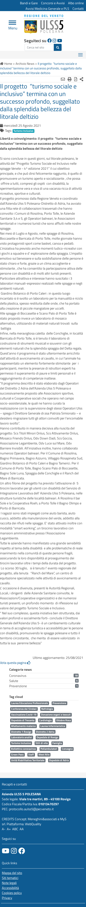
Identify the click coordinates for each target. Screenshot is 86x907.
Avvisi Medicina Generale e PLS (47, 8)
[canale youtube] (5, 851)
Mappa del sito (12, 872)
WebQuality (33, 824)
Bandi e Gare (29, 3)
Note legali (9, 882)
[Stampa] (70, 79)
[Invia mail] (63, 79)
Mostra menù (80, 53)
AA (22, 829)
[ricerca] (39, 47)
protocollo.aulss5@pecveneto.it (31, 809)
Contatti (78, 8)
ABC (15, 829)
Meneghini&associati (42, 819)
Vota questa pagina (15, 662)
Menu (12, 26)
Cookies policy (12, 892)
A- (3, 829)
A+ (9, 829)
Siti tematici (10, 877)
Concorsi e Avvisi (53, 3)
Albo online (76, 3)
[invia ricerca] (58, 47)
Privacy (7, 897)
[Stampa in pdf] (75, 79)
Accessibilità (10, 887)
